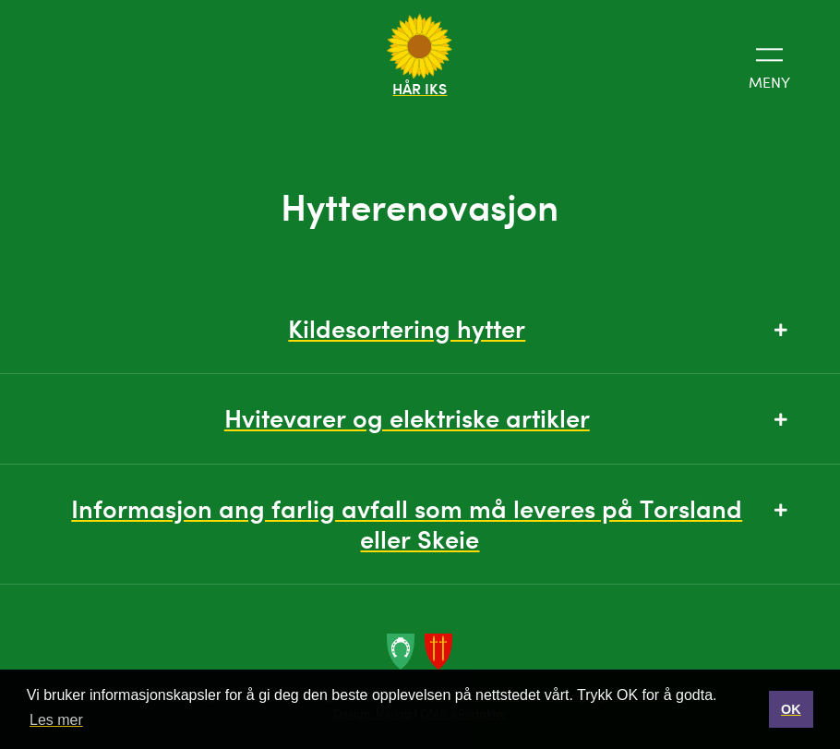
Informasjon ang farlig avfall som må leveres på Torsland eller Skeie (428, 523)
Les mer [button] (56, 720)
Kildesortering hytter (537, 328)
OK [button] (791, 709)
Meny (769, 66)
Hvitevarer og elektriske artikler (505, 418)
